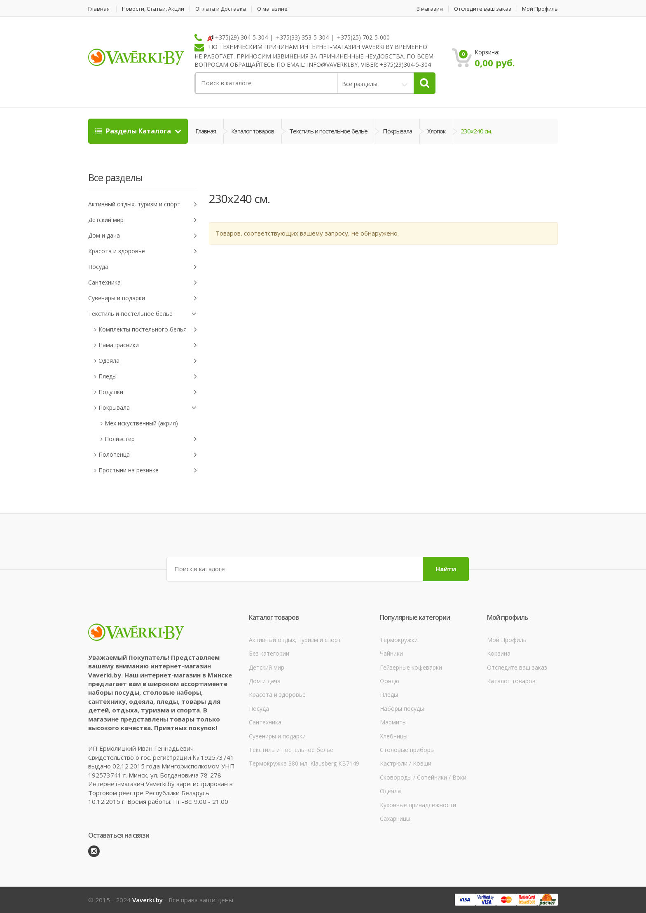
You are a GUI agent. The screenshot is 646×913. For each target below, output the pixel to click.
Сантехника (142, 282)
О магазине (272, 9)
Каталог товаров (252, 131)
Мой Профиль (540, 9)
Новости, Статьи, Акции (153, 9)
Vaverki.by (147, 900)
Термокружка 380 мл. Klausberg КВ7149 (304, 763)
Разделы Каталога (134, 130)
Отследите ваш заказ (482, 9)
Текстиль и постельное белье (328, 131)
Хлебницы (393, 736)
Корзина (498, 653)
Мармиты (393, 722)
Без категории (269, 653)
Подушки (147, 392)
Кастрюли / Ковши (405, 763)
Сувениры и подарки (142, 298)
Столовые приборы (407, 750)
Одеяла (147, 361)
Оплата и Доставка (220, 9)
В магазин (430, 9)
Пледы (147, 376)
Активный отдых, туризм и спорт (142, 204)
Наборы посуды (402, 708)
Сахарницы (395, 818)
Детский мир (142, 220)
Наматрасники (147, 345)
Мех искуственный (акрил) (141, 423)
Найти (445, 569)
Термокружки (399, 640)
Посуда (142, 267)
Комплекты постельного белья (147, 329)
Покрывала (397, 131)
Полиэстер (151, 439)
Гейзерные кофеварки (411, 667)
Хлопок (436, 131)
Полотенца (147, 454)
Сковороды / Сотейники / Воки (423, 777)
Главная (99, 9)
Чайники (391, 653)
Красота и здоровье (142, 251)
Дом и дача (142, 235)
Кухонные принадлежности (418, 805)
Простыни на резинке (147, 470)
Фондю (389, 681)
